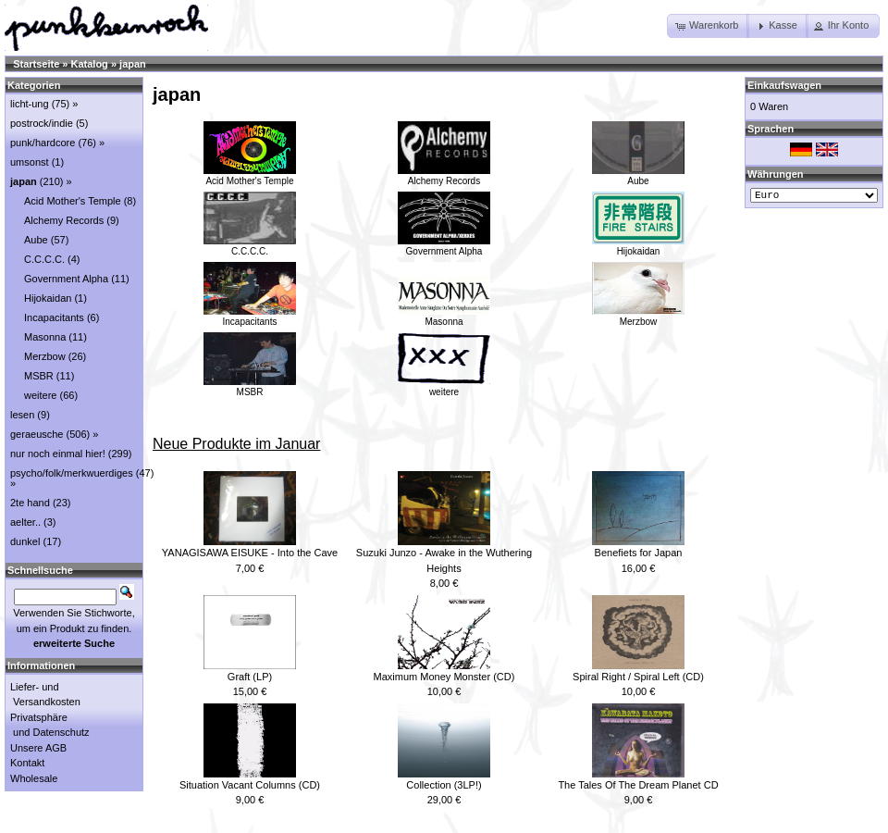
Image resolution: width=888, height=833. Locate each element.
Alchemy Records (444, 176)
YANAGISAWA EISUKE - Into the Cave (250, 552)
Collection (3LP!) (443, 784)
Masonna (444, 316)
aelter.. (25, 522)
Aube (638, 176)
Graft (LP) (250, 676)
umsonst (29, 162)
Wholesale (33, 778)
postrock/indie (41, 123)
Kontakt (27, 762)
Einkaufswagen (784, 85)
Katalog (89, 63)
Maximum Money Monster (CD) (444, 676)
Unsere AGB (38, 747)
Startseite (36, 63)
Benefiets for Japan (639, 552)
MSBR (250, 387)
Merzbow (638, 316)
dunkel (25, 541)
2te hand (30, 502)
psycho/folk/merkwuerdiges (71, 473)
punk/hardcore (42, 142)
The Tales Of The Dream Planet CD (638, 784)
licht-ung (29, 103)
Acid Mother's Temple (250, 176)
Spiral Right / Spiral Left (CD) (638, 676)
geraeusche (37, 434)
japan (132, 63)
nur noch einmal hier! (57, 453)
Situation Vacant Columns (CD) (249, 784)
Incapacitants (250, 316)
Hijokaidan (638, 246)
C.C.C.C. (250, 246)
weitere (444, 387)
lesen (22, 414)
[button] (708, 26)
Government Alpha (444, 246)
